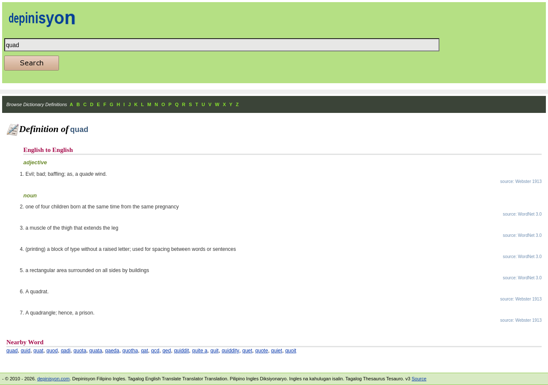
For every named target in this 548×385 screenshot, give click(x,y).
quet (247, 351)
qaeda (112, 351)
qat (144, 351)
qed (166, 351)
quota (79, 351)
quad (12, 351)
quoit (290, 351)
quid (26, 351)
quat (38, 351)
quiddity (230, 351)
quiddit (181, 351)
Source (418, 378)
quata (95, 351)
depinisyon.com (53, 378)
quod (52, 351)
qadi (65, 351)
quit (214, 351)
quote (261, 351)
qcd (155, 351)
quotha (130, 351)
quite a (199, 351)
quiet (276, 351)
